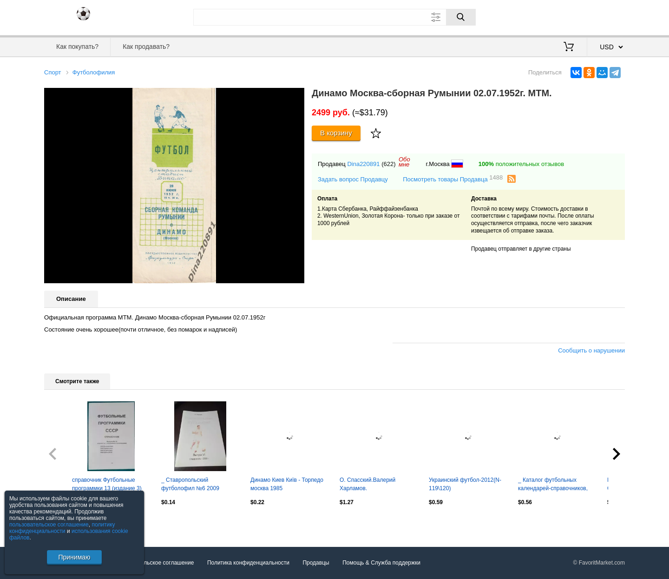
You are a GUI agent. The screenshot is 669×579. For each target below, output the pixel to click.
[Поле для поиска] (334, 17)
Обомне (404, 162)
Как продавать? (146, 46)
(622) (388, 163)
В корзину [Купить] (336, 133)
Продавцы (315, 562)
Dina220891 (363, 163)
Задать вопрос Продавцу (353, 179)
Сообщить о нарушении (591, 350)
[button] (296, 96)
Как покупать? (77, 46)
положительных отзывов (521, 163)
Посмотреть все (64, 522)
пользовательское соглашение (49, 524)
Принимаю (74, 557)
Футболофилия (93, 72)
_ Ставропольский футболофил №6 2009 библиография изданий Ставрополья (191, 485)
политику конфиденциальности (62, 527)
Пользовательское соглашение (154, 562)
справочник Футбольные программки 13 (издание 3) (107, 484)
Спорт (52, 72)
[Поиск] (461, 17)
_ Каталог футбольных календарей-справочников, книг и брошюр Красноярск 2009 (553, 485)
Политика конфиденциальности (248, 562)
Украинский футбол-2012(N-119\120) (465, 484)
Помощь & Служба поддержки (381, 562)
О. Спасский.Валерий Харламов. (367, 484)
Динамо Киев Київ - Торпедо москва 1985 (286, 484)
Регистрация (606, 16)
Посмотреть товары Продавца (453, 179)
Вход (570, 16)
